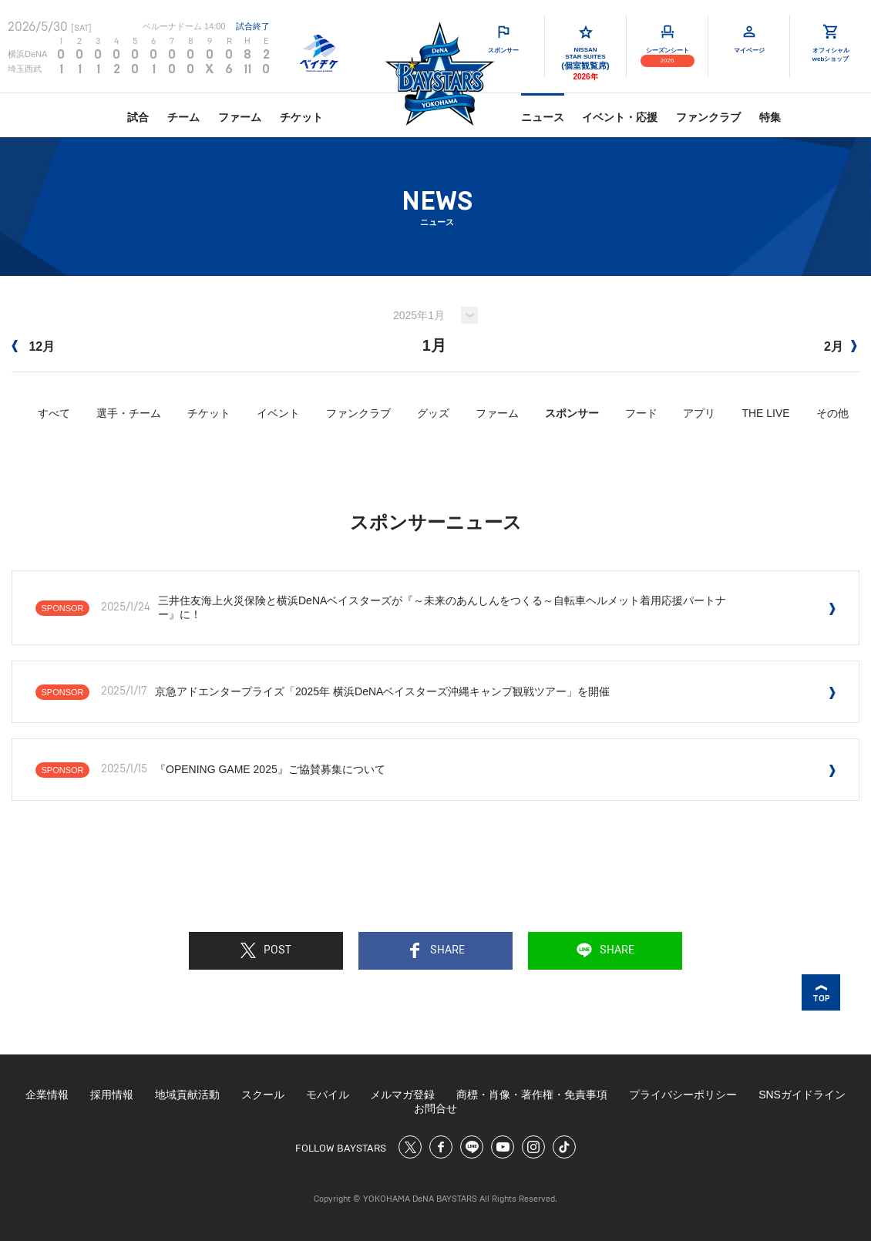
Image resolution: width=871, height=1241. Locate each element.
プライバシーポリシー (683, 1094)
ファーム (239, 117)
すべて (54, 413)
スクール (262, 1094)
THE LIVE (765, 413)
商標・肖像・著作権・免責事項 (531, 1094)
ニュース (542, 117)
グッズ (433, 413)
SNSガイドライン (802, 1094)
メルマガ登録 (402, 1094)
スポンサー (572, 413)
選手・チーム (128, 413)
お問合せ (435, 1108)
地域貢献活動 (187, 1094)
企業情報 (47, 1094)
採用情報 (111, 1094)
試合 (138, 117)
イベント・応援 (619, 117)
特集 (770, 117)
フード (641, 413)
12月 (33, 346)
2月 (840, 346)
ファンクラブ (708, 117)
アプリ (699, 413)
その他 (832, 413)
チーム (183, 117)
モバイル (327, 1094)
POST (265, 950)
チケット (301, 117)
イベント (278, 413)
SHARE (436, 950)
